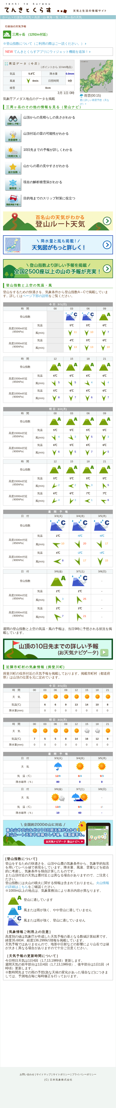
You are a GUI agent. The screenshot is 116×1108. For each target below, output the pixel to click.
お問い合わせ (27, 1074)
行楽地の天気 (22, 17)
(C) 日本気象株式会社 (58, 1079)
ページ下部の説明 (35, 296)
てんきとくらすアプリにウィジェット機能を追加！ (48, 51)
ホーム (6, 17)
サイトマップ (43, 1074)
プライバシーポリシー (84, 1074)
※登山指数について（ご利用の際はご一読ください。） (44, 43)
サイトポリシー (61, 1074)
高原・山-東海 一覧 (46, 17)
